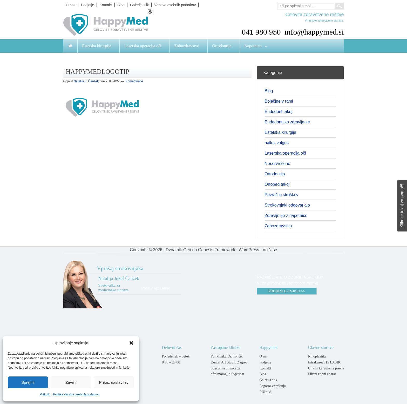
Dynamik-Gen (178, 250)
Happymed (115, 24)
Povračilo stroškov (282, 195)
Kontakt (265, 368)
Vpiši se (270, 250)
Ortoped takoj (277, 184)
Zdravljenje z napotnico (286, 215)
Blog (269, 91)
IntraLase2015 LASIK (324, 362)
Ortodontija (275, 174)
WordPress (249, 250)
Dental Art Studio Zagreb (229, 362)
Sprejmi (28, 382)
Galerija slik (268, 380)
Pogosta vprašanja (272, 386)
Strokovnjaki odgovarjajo (287, 205)
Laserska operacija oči (285, 153)
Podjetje (265, 362)
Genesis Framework (216, 250)
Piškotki (45, 394)
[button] (131, 343)
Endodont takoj (279, 111)
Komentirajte (134, 81)
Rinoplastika (317, 356)
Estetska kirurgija (280, 132)
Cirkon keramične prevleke (328, 368)
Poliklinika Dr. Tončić (227, 356)
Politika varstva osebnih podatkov (76, 394)
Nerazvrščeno (277, 163)
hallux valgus (277, 143)
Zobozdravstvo (278, 226)
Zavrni (70, 382)
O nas (263, 356)
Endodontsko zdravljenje (287, 122)
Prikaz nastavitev (113, 382)
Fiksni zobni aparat (322, 374)
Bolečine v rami (279, 101)
